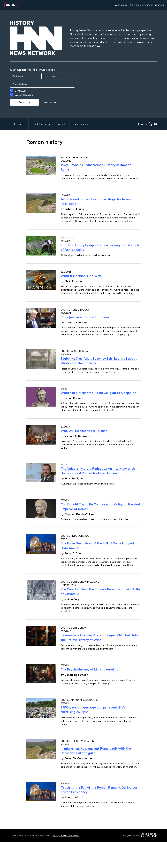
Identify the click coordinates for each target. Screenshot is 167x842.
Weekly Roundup (24, 94)
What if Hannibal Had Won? (82, 276)
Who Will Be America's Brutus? (84, 431)
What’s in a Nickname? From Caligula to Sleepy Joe (98, 393)
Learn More (49, 102)
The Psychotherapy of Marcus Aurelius (89, 669)
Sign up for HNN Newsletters (66, 835)
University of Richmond (152, 4)
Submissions (81, 124)
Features (19, 124)
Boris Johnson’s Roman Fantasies (85, 317)
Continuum (20, 90)
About (61, 124)
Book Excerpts (41, 124)
